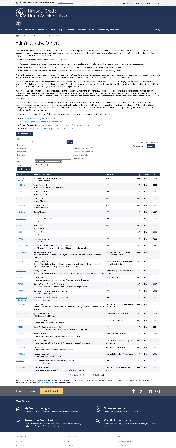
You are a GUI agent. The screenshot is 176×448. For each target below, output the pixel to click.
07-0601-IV (21, 272)
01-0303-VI (21, 206)
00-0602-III (21, 213)
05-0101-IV (21, 285)
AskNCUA (122, 431)
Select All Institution (81, 149)
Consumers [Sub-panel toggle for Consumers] (82, 24)
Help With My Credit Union (132, 3)
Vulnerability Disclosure (26, 444)
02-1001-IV (21, 193)
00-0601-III (21, 220)
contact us (152, 375)
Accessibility (72, 431)
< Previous (73, 369)
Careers (19, 435)
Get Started (51, 385)
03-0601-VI (21, 362)
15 (97, 369)
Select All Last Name (81, 146)
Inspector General (125, 435)
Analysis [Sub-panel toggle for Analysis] (52, 24)
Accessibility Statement (48, 377)
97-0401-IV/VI (22, 240)
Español (147, 3)
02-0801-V (20, 200)
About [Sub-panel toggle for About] (19, 24)
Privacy (70, 440)
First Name (21, 143)
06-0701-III (21, 328)
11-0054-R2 (21, 247)
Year (19, 159)
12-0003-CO (21, 265)
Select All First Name (81, 143)
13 (89, 369)
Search (19, 133)
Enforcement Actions (41, 30)
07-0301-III (21, 315)
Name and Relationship (43, 169)
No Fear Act (20, 440)
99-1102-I (20, 233)
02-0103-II (20, 335)
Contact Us (156, 3)
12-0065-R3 (21, 299)
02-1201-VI (21, 179)
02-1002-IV (21, 186)
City (18, 153)
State (19, 156)
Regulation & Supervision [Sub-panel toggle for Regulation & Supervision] (36, 24)
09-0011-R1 (21, 308)
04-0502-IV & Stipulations (21, 174)
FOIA (69, 435)
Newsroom (28, 30)
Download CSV (24, 128)
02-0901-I (20, 355)
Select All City (78, 153)
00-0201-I (20, 227)
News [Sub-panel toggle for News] (91, 24)
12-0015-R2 (21, 256)
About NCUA (21, 431)
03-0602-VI (21, 348)
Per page (136, 141)
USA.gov (121, 440)
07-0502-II (20, 279)
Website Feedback (74, 444)
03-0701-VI (21, 342)
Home (20, 30)
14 (93, 369)
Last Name (21, 146)
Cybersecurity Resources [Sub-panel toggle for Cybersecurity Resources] (108, 24)
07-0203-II (20, 321)
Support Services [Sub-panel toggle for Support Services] (66, 24)
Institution (21, 149)
